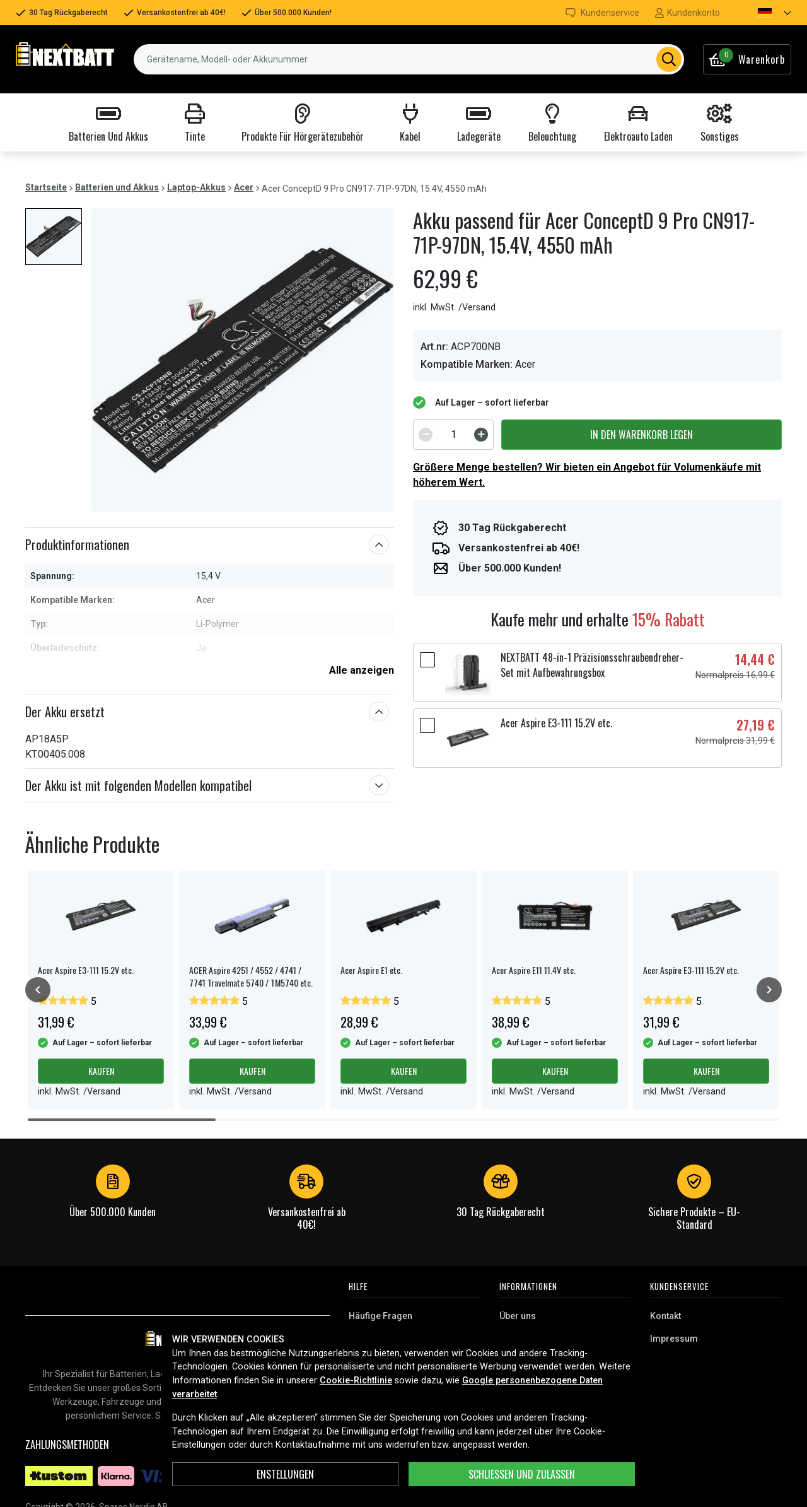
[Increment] (481, 434)
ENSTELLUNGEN (285, 1474)
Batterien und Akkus (117, 187)
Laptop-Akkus (196, 187)
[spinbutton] (453, 434)
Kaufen (101, 1070)
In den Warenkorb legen (641, 434)
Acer (243, 187)
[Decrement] (426, 434)
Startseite (46, 187)
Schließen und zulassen (521, 1474)
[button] (763, 12)
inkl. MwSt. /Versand (454, 307)
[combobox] (409, 59)
